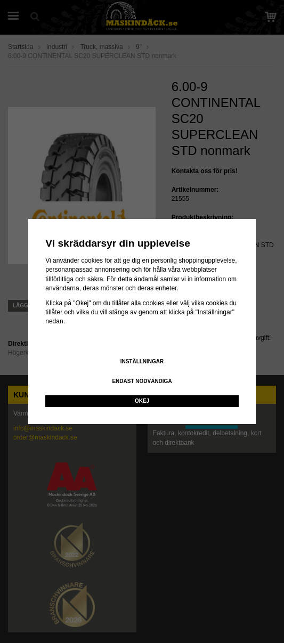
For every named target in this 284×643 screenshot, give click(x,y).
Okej (142, 401)
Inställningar (142, 361)
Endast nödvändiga (142, 381)
